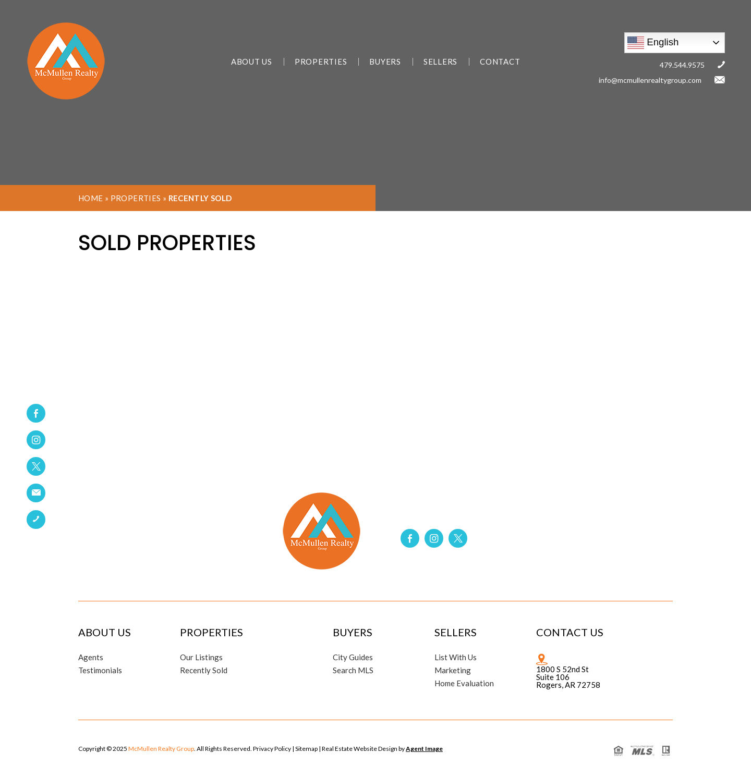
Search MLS (353, 670)
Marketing (452, 670)
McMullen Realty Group (161, 748)
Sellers (440, 62)
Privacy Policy (272, 748)
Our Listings (201, 657)
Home (90, 198)
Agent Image (424, 748)
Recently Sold (203, 670)
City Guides (353, 657)
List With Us (455, 657)
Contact (500, 62)
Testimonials (100, 670)
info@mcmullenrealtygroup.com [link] (650, 80)
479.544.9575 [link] (682, 64)
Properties (321, 62)
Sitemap (306, 748)
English (653, 42)
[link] (36, 493)
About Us (251, 62)
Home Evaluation (464, 683)
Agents (90, 657)
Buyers (385, 62)
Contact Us (569, 632)
